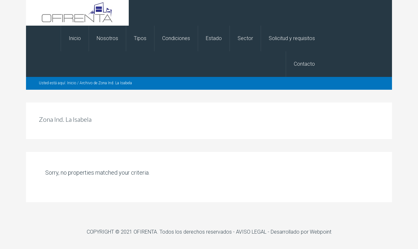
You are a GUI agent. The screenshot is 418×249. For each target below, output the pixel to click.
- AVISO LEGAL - (252, 232)
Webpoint (320, 232)
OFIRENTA (77, 13)
